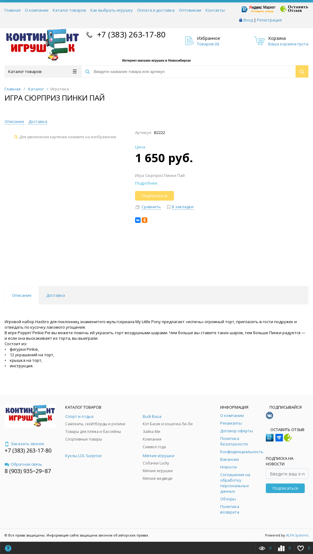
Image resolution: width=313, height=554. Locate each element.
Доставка (37, 121)
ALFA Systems (297, 535)
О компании (36, 10)
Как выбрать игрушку (111, 10)
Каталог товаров (69, 10)
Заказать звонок (24, 443)
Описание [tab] (22, 295)
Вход (248, 20)
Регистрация (269, 20)
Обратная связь (23, 464)
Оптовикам (190, 10)
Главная (13, 10)
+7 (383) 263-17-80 (130, 34)
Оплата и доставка (156, 10)
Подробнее (146, 183)
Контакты (215, 10)
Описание (14, 121)
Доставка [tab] (55, 295)
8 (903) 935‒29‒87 (28, 471)
